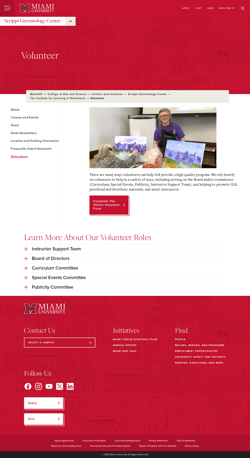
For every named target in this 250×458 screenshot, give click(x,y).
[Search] (242, 8)
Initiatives (126, 330)
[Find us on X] (59, 386)
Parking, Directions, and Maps (199, 362)
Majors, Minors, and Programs (199, 345)
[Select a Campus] (59, 343)
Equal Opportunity (64, 440)
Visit (199, 8)
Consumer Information (94, 440)
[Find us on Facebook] (28, 386)
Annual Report (125, 345)
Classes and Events (25, 117)
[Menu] (7, 8)
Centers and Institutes (107, 94)
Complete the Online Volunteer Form (106, 205)
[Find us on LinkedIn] (70, 386)
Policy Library (192, 446)
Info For (227, 8)
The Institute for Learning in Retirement (57, 98)
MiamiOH (36, 94)
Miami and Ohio (125, 351)
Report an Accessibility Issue (66, 446)
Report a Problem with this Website (157, 446)
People (180, 339)
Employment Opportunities (196, 351)
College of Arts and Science (67, 94)
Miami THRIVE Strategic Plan (135, 339)
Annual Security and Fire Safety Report (110, 446)
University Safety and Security (200, 357)
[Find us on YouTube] (49, 386)
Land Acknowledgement (127, 440)
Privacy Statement (158, 440)
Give (210, 8)
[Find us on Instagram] (38, 386)
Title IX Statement (185, 440)
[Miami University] (37, 8)
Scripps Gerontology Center (32, 20)
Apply (186, 8)
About (15, 110)
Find (181, 330)
